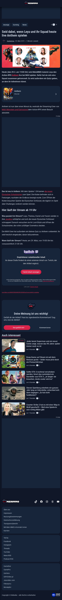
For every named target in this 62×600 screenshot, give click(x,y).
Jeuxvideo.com (9, 580)
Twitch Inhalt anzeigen (31, 272)
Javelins (8, 219)
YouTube (7, 552)
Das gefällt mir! (18, 328)
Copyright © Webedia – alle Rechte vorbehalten (19, 595)
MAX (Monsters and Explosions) (15, 110)
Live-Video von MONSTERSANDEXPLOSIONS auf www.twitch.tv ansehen (20, 292)
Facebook (7, 541)
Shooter (16, 94)
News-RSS (7, 555)
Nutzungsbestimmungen (13, 517)
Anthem (15, 75)
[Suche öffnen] (58, 3)
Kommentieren (45, 328)
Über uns (7, 510)
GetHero (7, 573)
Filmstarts (7, 584)
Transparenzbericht (11, 524)
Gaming (16, 25)
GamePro (7, 570)
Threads (7, 548)
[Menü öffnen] (3, 3)
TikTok (6, 538)
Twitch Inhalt (34, 287)
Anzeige (6, 25)
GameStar (7, 566)
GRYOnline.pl (8, 577)
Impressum (8, 513)
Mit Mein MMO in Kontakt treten (15, 527)
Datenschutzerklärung (48, 281)
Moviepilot (7, 587)
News (25, 25)
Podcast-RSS (8, 559)
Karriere (6, 531)
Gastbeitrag (10, 41)
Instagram (7, 545)
